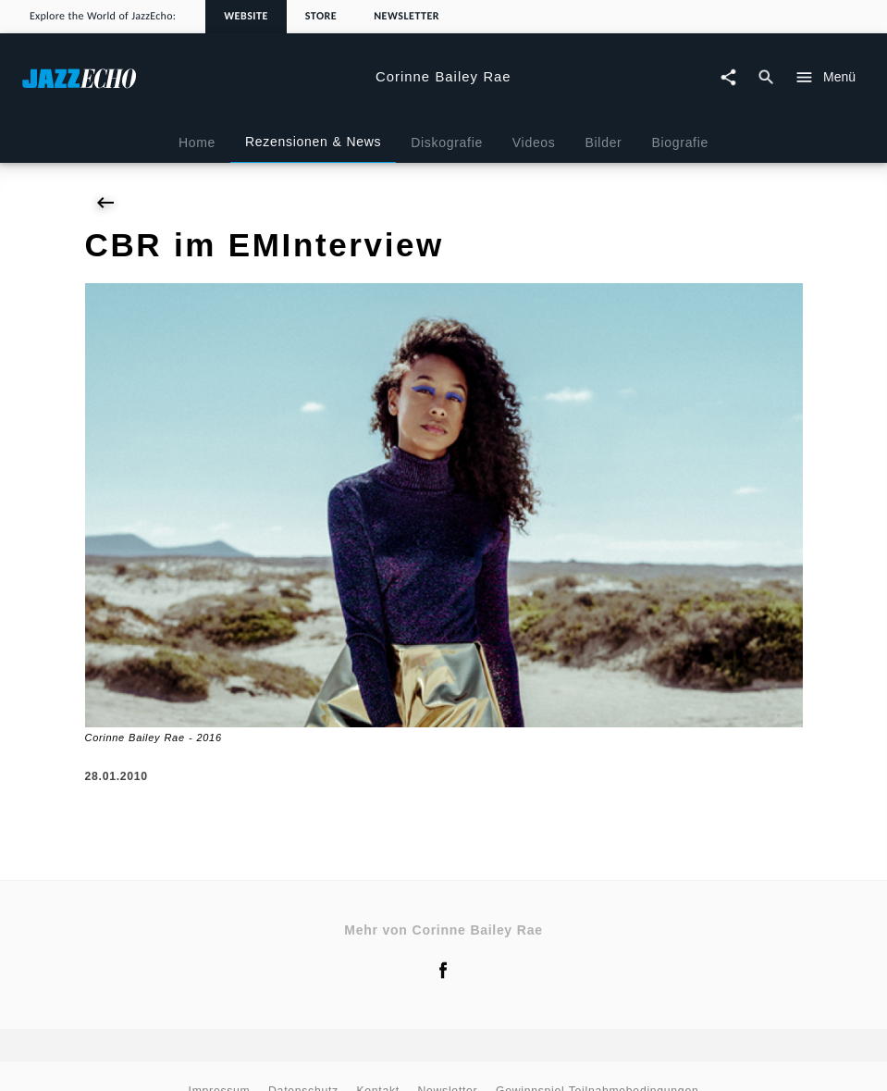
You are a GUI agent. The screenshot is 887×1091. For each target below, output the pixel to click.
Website (246, 16)
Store (321, 16)
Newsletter (406, 16)
